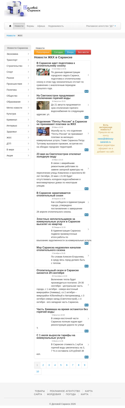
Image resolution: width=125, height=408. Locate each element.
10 (37, 371)
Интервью (18, 125)
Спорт (18, 72)
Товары (40, 391)
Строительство (18, 66)
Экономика (18, 54)
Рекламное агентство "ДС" (101, 26)
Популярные (42, 52)
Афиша (41, 26)
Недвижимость (56, 26)
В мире (18, 149)
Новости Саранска (17, 48)
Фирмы (30, 26)
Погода (71, 394)
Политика (18, 90)
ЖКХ (18, 137)
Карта (84, 394)
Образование (18, 101)
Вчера (70, 52)
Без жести (83, 52)
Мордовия (54, 394)
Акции (18, 155)
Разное (18, 78)
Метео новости (18, 107)
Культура (18, 113)
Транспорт (18, 60)
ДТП (18, 143)
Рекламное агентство (65, 391)
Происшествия (18, 84)
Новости (19, 26)
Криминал (18, 119)
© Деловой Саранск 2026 (62, 404)
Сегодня (58, 52)
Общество (18, 95)
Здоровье (18, 131)
